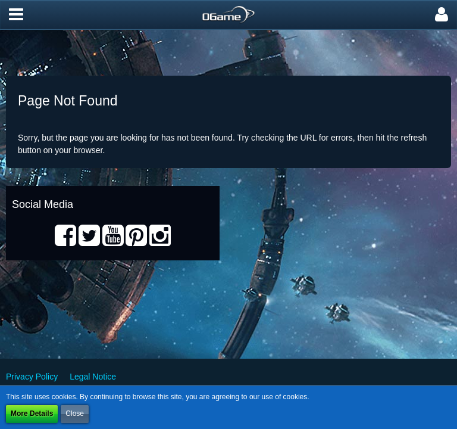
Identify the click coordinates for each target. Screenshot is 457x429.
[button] (16, 14)
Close (74, 413)
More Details (32, 413)
